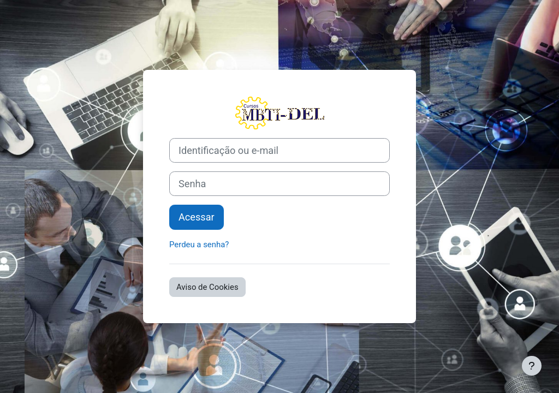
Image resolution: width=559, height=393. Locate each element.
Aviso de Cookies (207, 287)
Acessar (197, 217)
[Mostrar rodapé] (532, 366)
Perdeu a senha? (199, 244)
